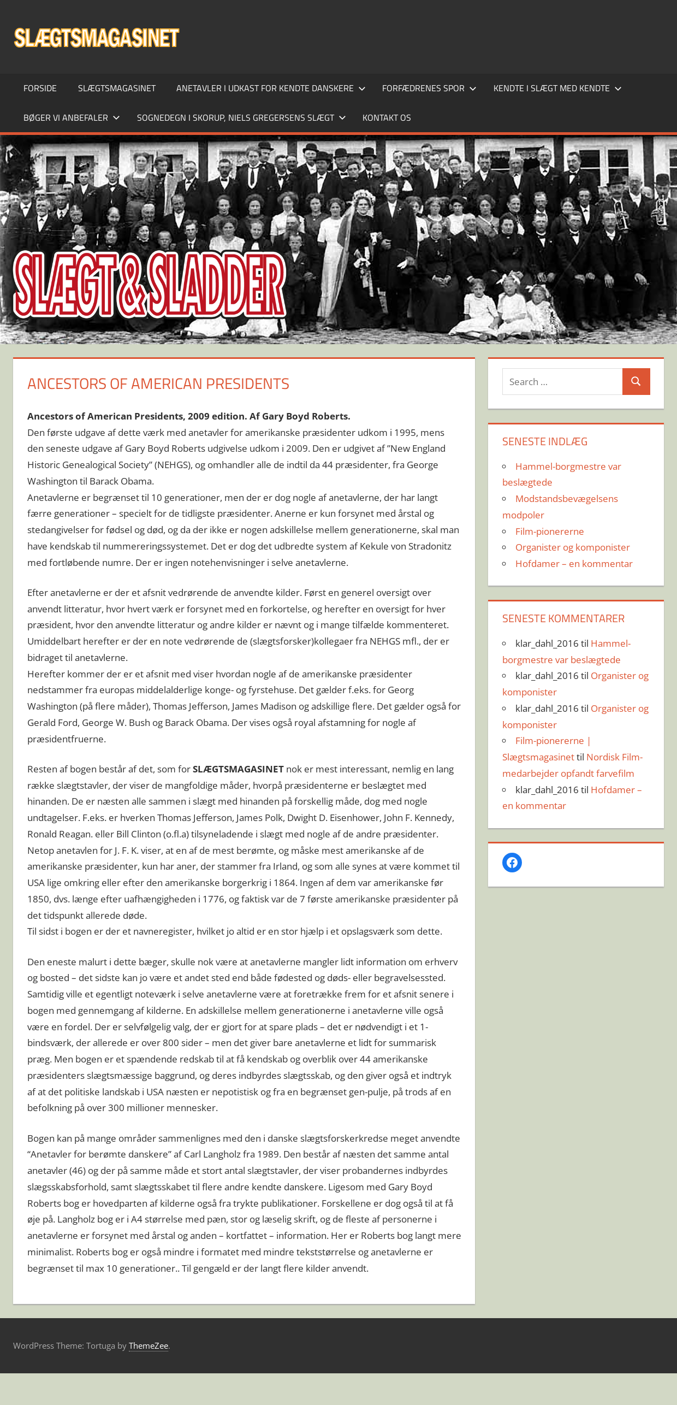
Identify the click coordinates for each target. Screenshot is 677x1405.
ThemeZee (148, 1345)
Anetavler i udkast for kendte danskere (271, 88)
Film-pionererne (549, 531)
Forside (40, 88)
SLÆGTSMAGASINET (117, 88)
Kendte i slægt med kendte (558, 88)
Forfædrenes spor (429, 88)
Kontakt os (387, 117)
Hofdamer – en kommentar (574, 563)
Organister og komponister (572, 547)
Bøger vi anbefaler (71, 117)
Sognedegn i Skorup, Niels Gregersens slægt (241, 117)
